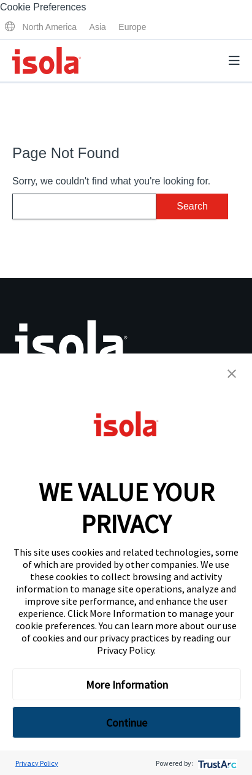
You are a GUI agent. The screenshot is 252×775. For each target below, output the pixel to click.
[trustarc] (216, 763)
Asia (98, 27)
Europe (132, 27)
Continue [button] (126, 723)
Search (192, 206)
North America (49, 27)
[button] (232, 373)
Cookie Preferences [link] (43, 7)
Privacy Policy (125, 650)
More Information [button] (127, 685)
